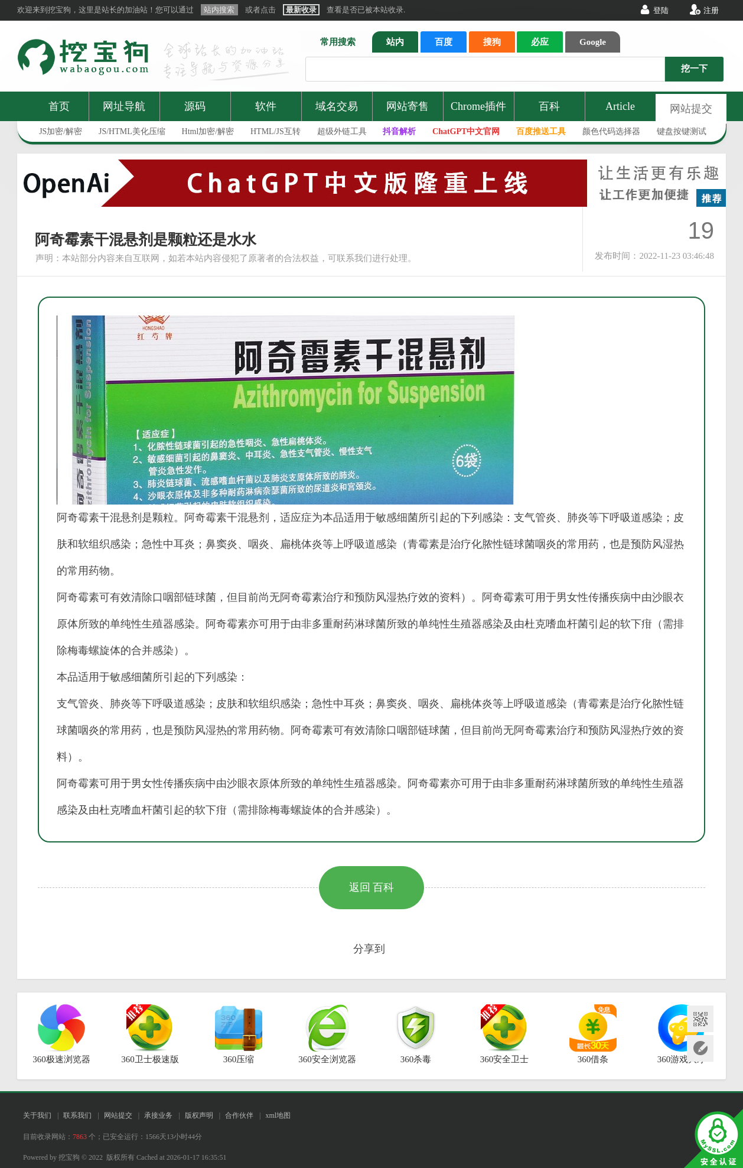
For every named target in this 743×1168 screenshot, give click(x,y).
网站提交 (691, 109)
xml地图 (278, 1115)
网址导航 (124, 106)
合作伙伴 (239, 1115)
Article (620, 106)
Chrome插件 (478, 106)
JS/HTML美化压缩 (132, 131)
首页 (59, 106)
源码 (195, 106)
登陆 (661, 10)
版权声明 (199, 1115)
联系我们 (77, 1115)
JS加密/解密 (60, 131)
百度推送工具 (541, 131)
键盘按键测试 (681, 131)
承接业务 (158, 1115)
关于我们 (37, 1115)
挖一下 (694, 68)
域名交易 (336, 106)
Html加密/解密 (208, 131)
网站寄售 (407, 106)
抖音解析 (399, 131)
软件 (265, 106)
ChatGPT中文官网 (466, 131)
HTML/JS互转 (275, 131)
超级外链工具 (342, 131)
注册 (711, 10)
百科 (549, 106)
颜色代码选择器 (611, 131)
